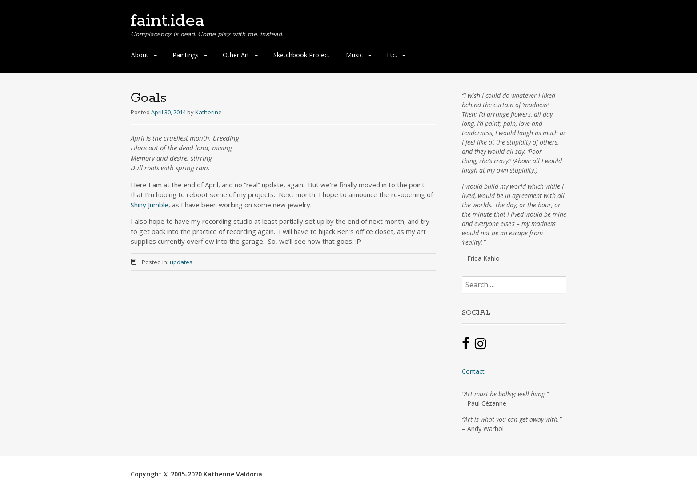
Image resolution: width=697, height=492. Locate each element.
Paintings (185, 55)
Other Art (236, 55)
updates (181, 262)
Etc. (392, 55)
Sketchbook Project (301, 55)
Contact (473, 371)
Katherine (208, 112)
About (139, 55)
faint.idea (167, 21)
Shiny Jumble (149, 204)
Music (354, 55)
